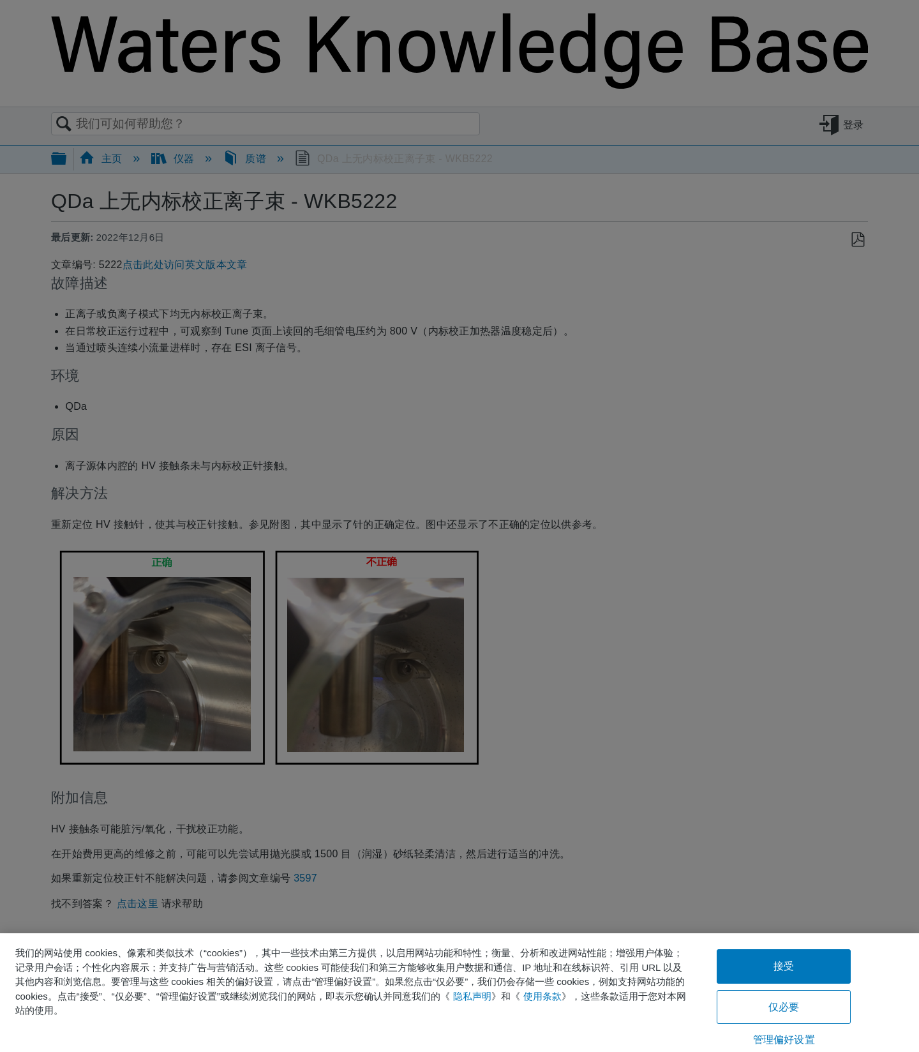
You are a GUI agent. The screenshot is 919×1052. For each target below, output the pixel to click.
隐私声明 (472, 996)
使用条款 (542, 996)
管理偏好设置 (784, 1039)
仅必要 (783, 1007)
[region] (459, 992)
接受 (783, 966)
